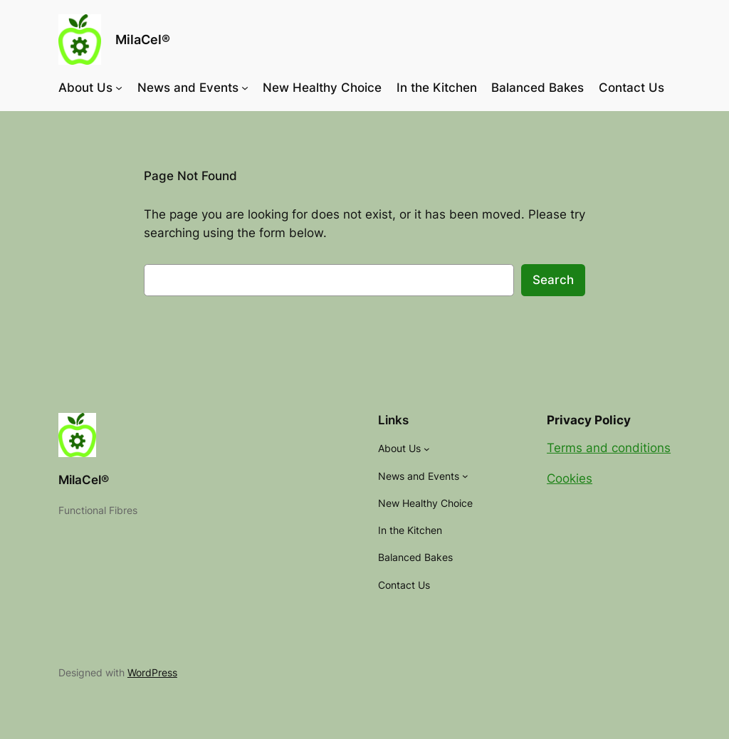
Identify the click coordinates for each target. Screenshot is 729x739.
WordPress (152, 672)
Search (553, 280)
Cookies (569, 478)
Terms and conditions (609, 448)
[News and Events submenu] (244, 87)
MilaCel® (142, 39)
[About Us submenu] (118, 87)
